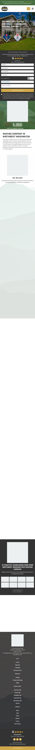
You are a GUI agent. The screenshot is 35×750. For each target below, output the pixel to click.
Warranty (17, 665)
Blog (17, 713)
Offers (17, 715)
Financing (17, 667)
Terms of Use (21, 98)
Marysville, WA (17, 698)
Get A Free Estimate (17, 748)
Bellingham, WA (17, 695)
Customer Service (17, 670)
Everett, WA (17, 692)
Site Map (20, 742)
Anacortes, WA (17, 690)
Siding (17, 682)
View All (17, 703)
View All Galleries (17, 590)
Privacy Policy (27, 98)
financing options (28, 1)
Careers (17, 721)
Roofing (17, 677)
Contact (17, 662)
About (17, 710)
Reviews (17, 718)
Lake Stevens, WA (17, 700)
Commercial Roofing (17, 680)
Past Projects (17, 723)
